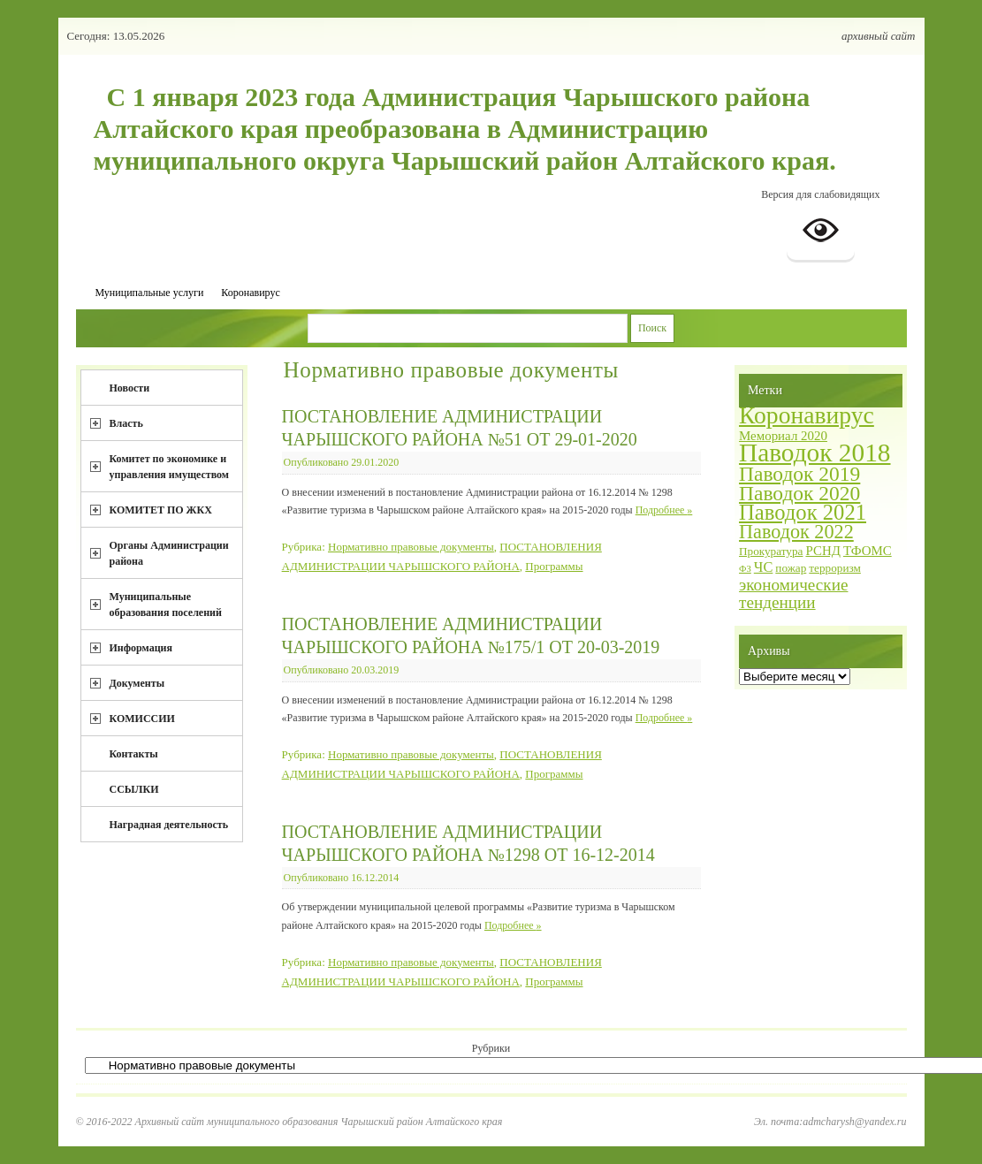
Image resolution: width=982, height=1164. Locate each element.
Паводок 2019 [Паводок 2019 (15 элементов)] (799, 473)
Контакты (134, 754)
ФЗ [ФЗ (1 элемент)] (745, 569)
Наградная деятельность (169, 824)
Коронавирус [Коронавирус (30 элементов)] (806, 415)
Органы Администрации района (169, 553)
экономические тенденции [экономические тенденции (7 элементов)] (793, 593)
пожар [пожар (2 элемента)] (790, 567)
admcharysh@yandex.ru (854, 1121)
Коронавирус (250, 292)
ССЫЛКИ (134, 789)
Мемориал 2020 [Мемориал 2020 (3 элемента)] (783, 436)
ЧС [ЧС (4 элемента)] (763, 567)
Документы (137, 683)
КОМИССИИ (142, 718)
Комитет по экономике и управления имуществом (170, 467)
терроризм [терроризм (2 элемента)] (835, 567)
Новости (130, 388)
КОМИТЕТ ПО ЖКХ (161, 510)
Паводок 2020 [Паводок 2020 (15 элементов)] (799, 493)
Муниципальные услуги (149, 292)
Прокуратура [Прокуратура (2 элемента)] (771, 551)
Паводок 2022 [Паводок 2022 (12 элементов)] (796, 532)
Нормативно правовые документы (411, 546)
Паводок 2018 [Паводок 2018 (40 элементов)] (815, 452)
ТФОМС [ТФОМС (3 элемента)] (867, 551)
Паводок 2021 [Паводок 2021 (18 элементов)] (802, 512)
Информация (141, 648)
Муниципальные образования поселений (166, 604)
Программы (553, 566)
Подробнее (664, 510)
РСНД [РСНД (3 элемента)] (822, 551)
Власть (126, 423)
